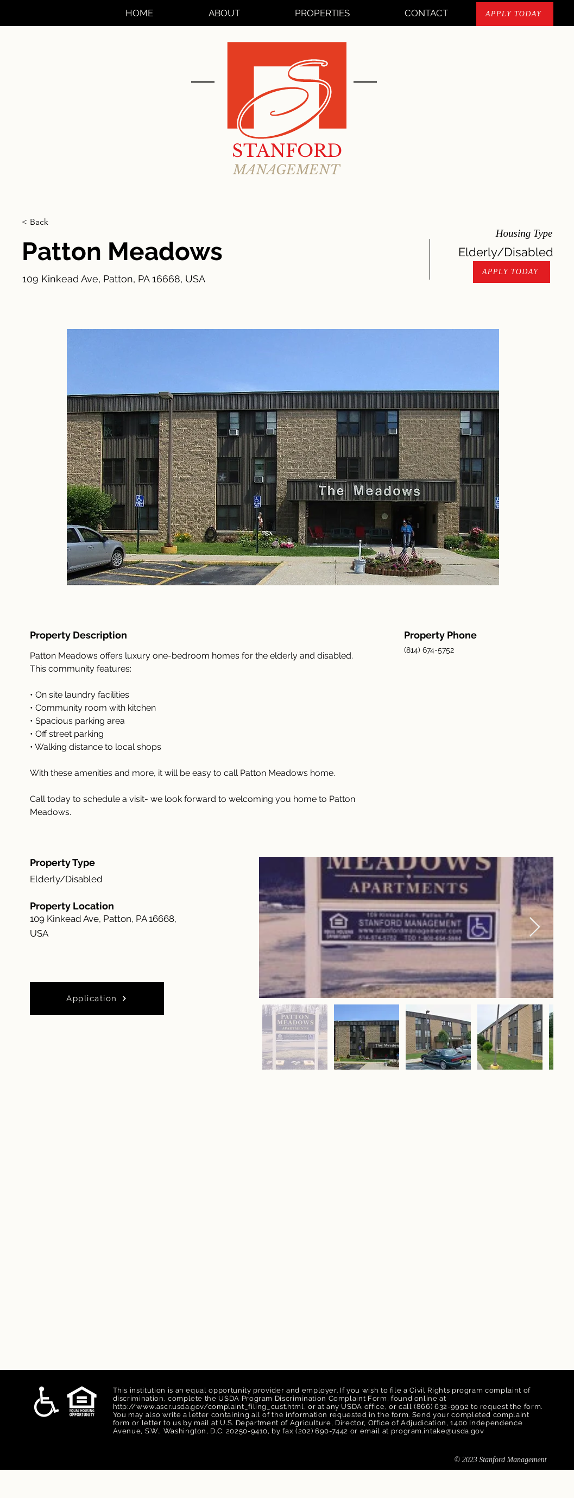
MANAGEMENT (286, 170)
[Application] (97, 998)
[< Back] (60, 222)
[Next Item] (534, 927)
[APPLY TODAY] (514, 14)
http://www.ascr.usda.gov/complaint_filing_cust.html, (209, 1406)
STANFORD (287, 151)
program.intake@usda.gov (437, 1431)
